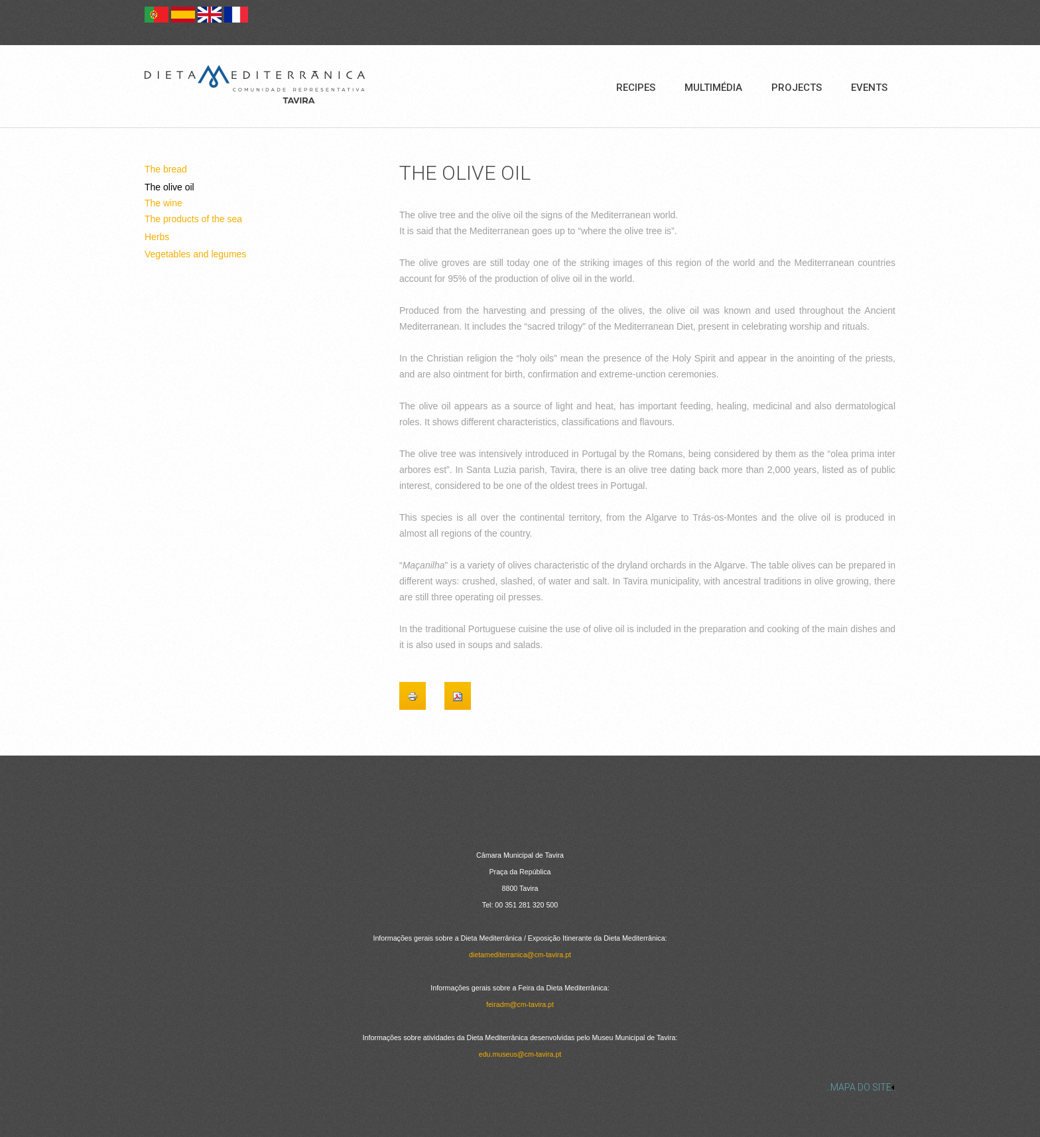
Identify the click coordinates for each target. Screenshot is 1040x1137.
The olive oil (169, 187)
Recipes (635, 88)
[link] (520, 1087)
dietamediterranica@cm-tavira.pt (520, 955)
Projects (796, 88)
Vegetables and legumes (195, 254)
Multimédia (713, 88)
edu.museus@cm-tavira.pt (520, 1054)
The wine (163, 203)
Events (869, 88)
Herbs (157, 237)
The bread (166, 169)
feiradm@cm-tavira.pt (520, 1004)
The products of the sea (193, 219)
